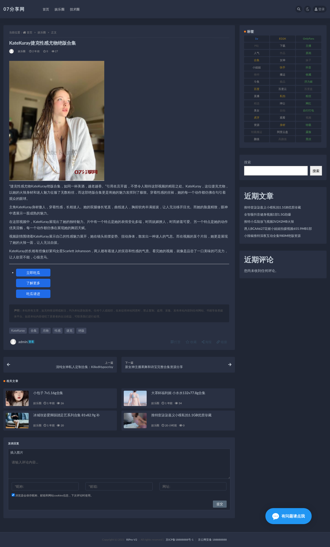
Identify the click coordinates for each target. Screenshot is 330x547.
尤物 (46, 330)
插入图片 (16, 452)
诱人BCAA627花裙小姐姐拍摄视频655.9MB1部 (278, 228)
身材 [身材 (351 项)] (282, 125)
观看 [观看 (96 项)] (282, 117)
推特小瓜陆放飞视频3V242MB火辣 (269, 221)
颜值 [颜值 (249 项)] (256, 139)
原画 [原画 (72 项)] (308, 53)
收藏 (191, 342)
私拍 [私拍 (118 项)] (282, 96)
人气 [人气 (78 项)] (256, 53)
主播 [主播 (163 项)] (308, 45)
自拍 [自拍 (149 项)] (282, 110)
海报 (207, 342)
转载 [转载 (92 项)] (308, 125)
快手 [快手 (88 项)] (282, 67)
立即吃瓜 (33, 273)
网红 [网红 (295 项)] (308, 103)
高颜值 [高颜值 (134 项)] (282, 139)
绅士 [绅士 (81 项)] (282, 103)
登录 (320, 9)
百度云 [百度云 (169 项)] (282, 89)
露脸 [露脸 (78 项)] (308, 132)
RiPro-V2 (131, 539)
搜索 (247, 162)
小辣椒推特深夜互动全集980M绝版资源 (272, 236)
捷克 (69, 330)
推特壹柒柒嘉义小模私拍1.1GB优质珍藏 (181, 415)
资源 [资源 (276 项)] (256, 125)
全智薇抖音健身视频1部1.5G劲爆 (267, 214)
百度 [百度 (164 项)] (256, 89)
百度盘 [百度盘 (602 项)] (308, 89)
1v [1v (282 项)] (256, 38)
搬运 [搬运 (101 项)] (282, 74)
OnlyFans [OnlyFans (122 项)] (308, 38)
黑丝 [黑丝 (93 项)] (308, 139)
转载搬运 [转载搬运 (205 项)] (256, 132)
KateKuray (18, 330)
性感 (57, 330)
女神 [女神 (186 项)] (282, 60)
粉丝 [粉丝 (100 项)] (308, 96)
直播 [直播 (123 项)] (256, 96)
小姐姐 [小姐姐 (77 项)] (257, 67)
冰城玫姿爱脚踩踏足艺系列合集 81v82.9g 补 (66, 415)
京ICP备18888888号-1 (180, 539)
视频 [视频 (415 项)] (308, 117)
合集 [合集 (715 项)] (256, 60)
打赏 (176, 342)
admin (22, 342)
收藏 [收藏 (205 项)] (308, 74)
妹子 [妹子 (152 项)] (308, 60)
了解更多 (33, 283)
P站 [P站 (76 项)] (256, 45)
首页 (29, 32)
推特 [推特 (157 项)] (256, 74)
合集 (34, 330)
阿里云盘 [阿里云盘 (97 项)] (282, 132)
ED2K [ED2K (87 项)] (282, 38)
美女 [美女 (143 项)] (256, 110)
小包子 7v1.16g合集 (48, 393)
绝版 (81, 330)
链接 (222, 342)
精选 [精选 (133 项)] (256, 103)
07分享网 (14, 9)
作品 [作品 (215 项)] (282, 53)
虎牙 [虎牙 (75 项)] (256, 117)
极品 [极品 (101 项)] (282, 81)
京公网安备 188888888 (212, 539)
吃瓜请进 (33, 294)
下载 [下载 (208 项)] (282, 45)
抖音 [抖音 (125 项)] (308, 67)
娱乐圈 (42, 32)
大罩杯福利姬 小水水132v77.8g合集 (178, 393)
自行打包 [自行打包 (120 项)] (308, 110)
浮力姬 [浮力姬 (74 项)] (308, 81)
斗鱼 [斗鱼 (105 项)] (256, 81)
